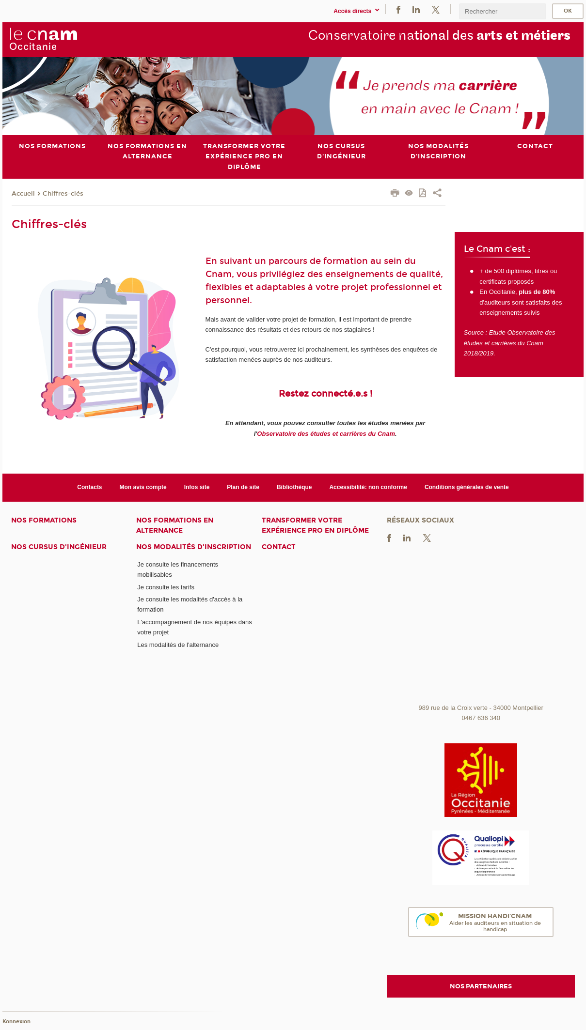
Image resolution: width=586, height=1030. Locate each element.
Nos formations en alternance (174, 525)
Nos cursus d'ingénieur (59, 547)
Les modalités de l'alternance (178, 644)
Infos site (197, 487)
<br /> (481, 626)
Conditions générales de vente (467, 487)
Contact (279, 547)
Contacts (89, 487)
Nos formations (44, 520)
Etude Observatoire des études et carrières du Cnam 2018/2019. (509, 343)
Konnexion (16, 1021)
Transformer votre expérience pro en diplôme (315, 525)
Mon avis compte (143, 487)
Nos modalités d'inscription (193, 547)
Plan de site (243, 487)
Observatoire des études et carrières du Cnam (326, 433)
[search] (502, 11)
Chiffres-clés (63, 193)
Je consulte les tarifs (165, 586)
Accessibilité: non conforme (368, 487)
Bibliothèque (294, 487)
